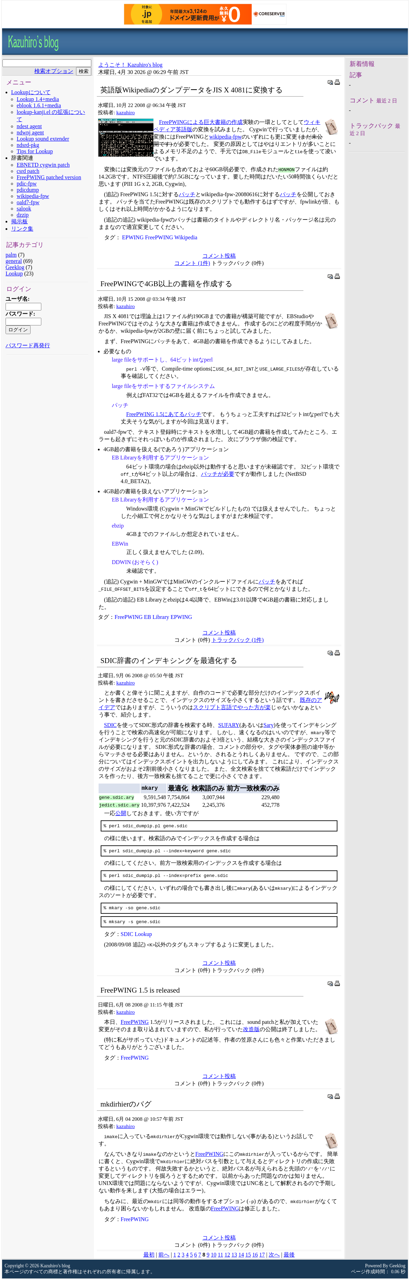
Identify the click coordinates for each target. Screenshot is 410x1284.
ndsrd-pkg (28, 145)
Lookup (14, 273)
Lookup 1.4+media (38, 99)
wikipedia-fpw (33, 196)
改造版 (251, 1034)
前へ (163, 1260)
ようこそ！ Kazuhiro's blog (130, 65)
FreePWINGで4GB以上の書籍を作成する (166, 284)
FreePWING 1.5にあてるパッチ (164, 414)
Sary (268, 725)
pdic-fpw (27, 184)
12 (227, 1260)
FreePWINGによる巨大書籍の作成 (201, 122)
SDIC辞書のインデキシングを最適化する (168, 660)
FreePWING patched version (49, 177)
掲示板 (19, 221)
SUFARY (228, 725)
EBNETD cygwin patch (43, 165)
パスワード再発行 (28, 345)
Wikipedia (185, 237)
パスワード (19, 314)
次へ (274, 1260)
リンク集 (22, 229)
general (14, 261)
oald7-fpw (28, 202)
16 (255, 1260)
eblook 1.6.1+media (39, 105)
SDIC (110, 725)
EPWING (133, 237)
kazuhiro (125, 112)
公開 (120, 813)
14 (241, 1260)
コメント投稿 (219, 256)
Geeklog (15, 267)
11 (220, 1260)
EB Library (156, 617)
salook (24, 209)
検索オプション (53, 71)
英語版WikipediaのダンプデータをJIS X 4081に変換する (191, 90)
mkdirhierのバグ (126, 1109)
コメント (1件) (192, 263)
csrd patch (28, 171)
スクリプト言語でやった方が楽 (232, 707)
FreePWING (159, 237)
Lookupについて (31, 92)
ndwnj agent (30, 132)
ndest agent (29, 126)
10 (213, 1260)
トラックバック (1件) (237, 640)
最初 (148, 1260)
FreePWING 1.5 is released (140, 995)
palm (11, 255)
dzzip (23, 215)
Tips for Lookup (35, 151)
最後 (289, 1260)
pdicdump (28, 190)
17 (262, 1260)
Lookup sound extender (43, 139)
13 (234, 1260)
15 (248, 1260)
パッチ (187, 194)
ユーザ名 (17, 299)
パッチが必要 (217, 474)
